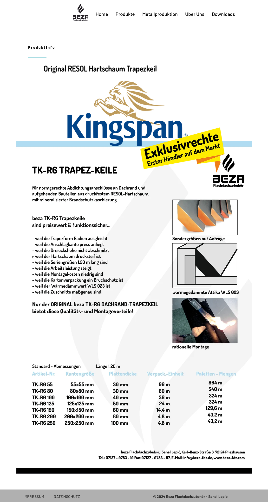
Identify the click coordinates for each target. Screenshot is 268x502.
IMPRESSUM (39, 496)
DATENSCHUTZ (67, 496)
